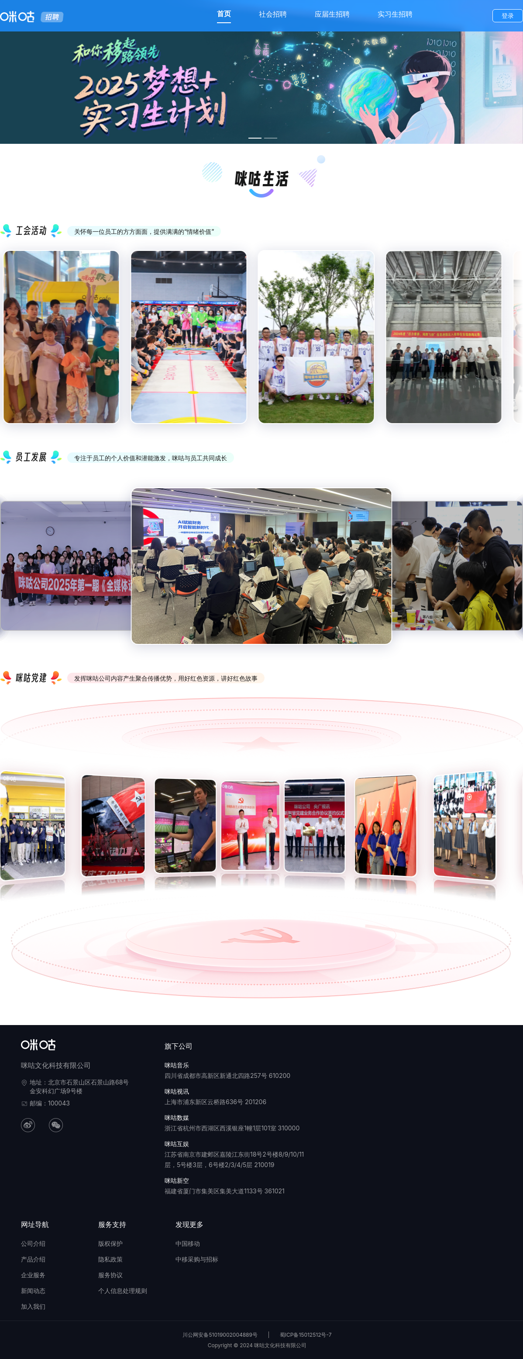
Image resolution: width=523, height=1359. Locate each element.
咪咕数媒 (177, 1117)
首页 (224, 13)
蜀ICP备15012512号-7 (306, 1334)
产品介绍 (33, 1259)
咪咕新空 (177, 1180)
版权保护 (110, 1243)
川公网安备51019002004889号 (220, 1334)
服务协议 (110, 1275)
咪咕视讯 (177, 1091)
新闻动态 (33, 1290)
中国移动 (187, 1243)
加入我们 (33, 1306)
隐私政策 (110, 1259)
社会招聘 (273, 14)
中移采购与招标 (196, 1259)
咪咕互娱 (177, 1143)
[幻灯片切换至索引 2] (270, 138)
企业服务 (33, 1275)
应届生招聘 (332, 14)
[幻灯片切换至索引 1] (255, 138)
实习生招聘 (395, 14)
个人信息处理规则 (122, 1290)
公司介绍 (33, 1243)
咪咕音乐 (177, 1065)
